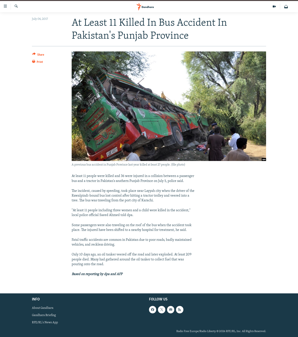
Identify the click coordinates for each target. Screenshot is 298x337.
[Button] (38, 55)
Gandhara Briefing (44, 315)
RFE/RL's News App (45, 322)
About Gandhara (42, 308)
